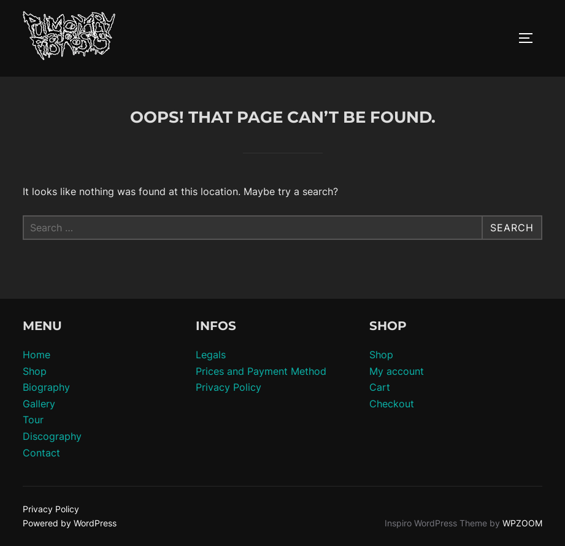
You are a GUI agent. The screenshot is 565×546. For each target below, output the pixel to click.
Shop (35, 371)
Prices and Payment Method (261, 371)
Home (36, 354)
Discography (52, 436)
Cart (379, 387)
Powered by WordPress (70, 523)
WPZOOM (522, 523)
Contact (41, 453)
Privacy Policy (228, 387)
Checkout (391, 404)
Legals (211, 354)
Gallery (39, 404)
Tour (33, 419)
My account (396, 371)
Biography (46, 387)
